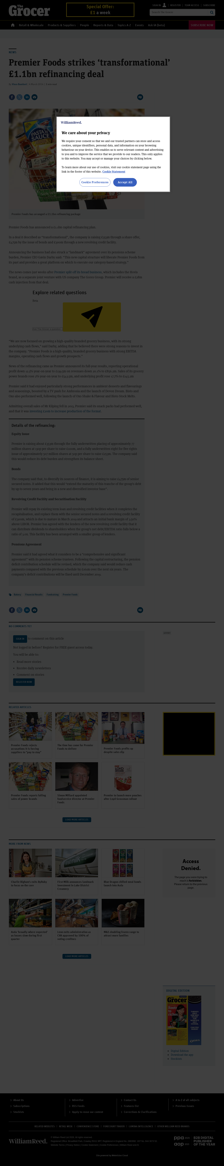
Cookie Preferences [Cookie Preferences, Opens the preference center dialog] (94, 182)
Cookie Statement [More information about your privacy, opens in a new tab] (113, 171)
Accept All (125, 182)
